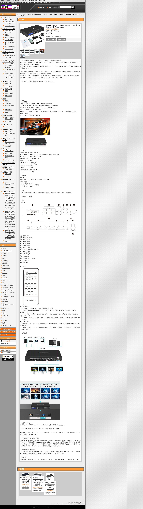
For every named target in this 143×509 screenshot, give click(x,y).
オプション (8, 121)
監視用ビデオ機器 (7, 172)
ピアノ (4, 313)
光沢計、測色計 (9, 93)
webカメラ (5, 301)
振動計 (7, 112)
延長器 (7, 35)
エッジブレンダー (9, 26)
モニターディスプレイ (8, 285)
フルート (4, 320)
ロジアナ (7, 126)
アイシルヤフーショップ (40, 428)
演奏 (3, 310)
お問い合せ (51, 7)
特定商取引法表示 (7, 329)
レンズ (7, 176)
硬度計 (7, 101)
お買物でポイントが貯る (8, 332)
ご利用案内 (42, 7)
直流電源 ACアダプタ (8, 167)
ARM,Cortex (5, 265)
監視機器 (4, 260)
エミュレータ (6, 268)
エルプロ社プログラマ (8, 129)
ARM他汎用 (8, 146)
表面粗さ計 (8, 103)
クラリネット (6, 315)
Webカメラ (8, 83)
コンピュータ (6, 280)
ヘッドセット (8, 86)
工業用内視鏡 (8, 96)
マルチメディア (6, 81)
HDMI (4, 248)
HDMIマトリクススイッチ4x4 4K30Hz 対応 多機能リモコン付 (50, 486)
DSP (3, 258)
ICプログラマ (9, 151)
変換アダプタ (8, 153)
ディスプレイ (8, 19)
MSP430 (4, 255)
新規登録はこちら (7, 350)
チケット (4, 278)
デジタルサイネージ (7, 287)
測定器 (4, 99)
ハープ (4, 318)
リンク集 (4, 334)
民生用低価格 (8, 169)
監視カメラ (8, 174)
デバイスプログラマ (7, 290)
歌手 (3, 323)
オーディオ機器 (9, 40)
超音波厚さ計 (8, 110)
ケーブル (4, 273)
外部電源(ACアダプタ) (8, 296)
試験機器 (4, 263)
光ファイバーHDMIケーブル (61, 459)
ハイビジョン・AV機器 (8, 29)
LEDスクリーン (6, 325)
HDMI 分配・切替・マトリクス (43, 14)
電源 (3, 270)
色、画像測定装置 (7, 89)
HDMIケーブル (9, 49)
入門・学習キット (7, 251)
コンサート (8, 241)
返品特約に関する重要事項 (53, 36)
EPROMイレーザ (9, 160)
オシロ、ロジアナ (7, 124)
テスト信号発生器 (9, 46)
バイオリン (5, 308)
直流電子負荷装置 (7, 115)
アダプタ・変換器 (9, 37)
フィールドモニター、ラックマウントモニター (9, 65)
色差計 (7, 91)
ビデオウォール (6, 17)
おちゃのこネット (79, 502)
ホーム (18, 14)
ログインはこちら (7, 352)
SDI (3, 282)
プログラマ (8, 131)
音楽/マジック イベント (8, 192)
